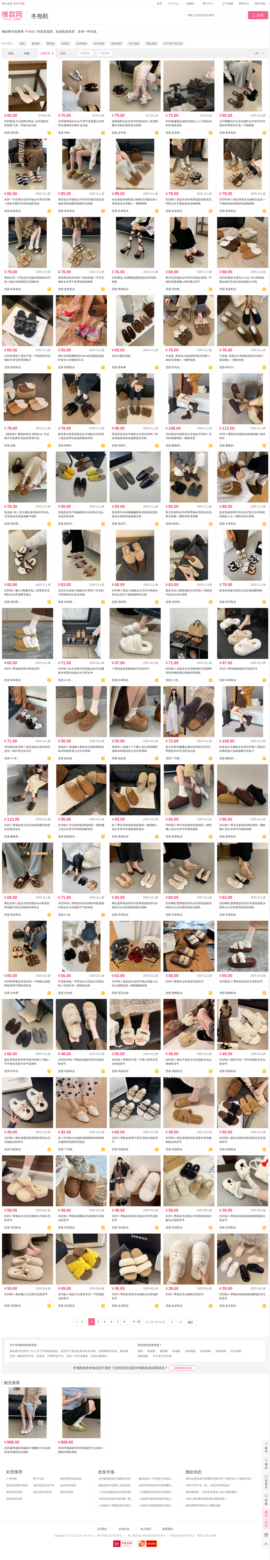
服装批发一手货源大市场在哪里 (157, 1478)
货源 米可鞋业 (227, 601)
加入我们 (145, 1529)
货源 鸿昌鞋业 (66, 1071)
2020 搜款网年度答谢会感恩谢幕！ (206, 1498)
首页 (159, 3)
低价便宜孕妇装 (42, 1492)
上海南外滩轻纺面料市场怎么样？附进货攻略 (157, 1498)
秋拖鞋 (65, 43)
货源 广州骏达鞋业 (174, 758)
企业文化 (124, 1529)
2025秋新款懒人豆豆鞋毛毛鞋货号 (26, 1294)
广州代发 (11, 1478)
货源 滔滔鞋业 (12, 1227)
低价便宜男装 (14, 1492)
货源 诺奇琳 (119, 367)
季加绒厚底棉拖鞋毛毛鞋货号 (130, 668)
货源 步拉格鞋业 (66, 992)
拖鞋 (22, 43)
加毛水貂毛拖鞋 (121, 355)
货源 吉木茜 (11, 992)
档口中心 (209, 3)
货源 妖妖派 (65, 758)
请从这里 (13, 3)
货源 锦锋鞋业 (174, 992)
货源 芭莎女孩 (120, 992)
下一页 (136, 1321)
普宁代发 (38, 1478)
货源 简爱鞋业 (66, 367)
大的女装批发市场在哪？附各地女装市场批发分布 (116, 1498)
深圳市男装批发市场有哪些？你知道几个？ (157, 1485)
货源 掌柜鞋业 (120, 289)
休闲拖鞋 (81, 43)
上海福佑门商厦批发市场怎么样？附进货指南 (116, 1505)
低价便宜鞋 (66, 1492)
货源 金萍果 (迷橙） (120, 132)
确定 (190, 1322)
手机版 (227, 3)
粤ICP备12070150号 (109, 1535)
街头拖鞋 (134, 43)
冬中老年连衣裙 (173, 43)
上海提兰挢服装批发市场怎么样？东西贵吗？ (157, 1505)
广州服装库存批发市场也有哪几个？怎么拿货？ (157, 1492)
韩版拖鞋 (151, 43)
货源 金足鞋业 (120, 1305)
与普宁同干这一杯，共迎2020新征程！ (209, 1485)
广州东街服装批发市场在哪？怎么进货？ (116, 1492)
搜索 (258, 15)
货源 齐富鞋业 (120, 914)
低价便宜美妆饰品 (71, 1478)
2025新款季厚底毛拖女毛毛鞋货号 (241, 981)
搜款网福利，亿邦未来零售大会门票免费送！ (213, 1492)
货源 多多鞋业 (227, 132)
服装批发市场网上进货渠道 (114, 1485)
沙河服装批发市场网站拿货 (114, 1478)
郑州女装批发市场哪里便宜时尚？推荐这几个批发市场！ (219, 1478)
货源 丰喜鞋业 (227, 523)
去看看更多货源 (182, 1368)
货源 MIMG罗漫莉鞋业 (66, 445)
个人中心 (174, 3)
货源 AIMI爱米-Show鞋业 (66, 132)
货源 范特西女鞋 (12, 132)
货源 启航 (10, 445)
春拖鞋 (36, 43)
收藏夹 (191, 3)
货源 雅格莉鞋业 (174, 445)
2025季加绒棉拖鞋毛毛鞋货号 (238, 668)
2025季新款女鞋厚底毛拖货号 (185, 981)
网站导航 (261, 3)
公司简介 (102, 1529)
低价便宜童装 (68, 1485)
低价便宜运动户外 (44, 1485)
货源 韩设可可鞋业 (66, 523)
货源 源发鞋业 (66, 836)
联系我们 (167, 1529)
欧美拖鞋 (99, 43)
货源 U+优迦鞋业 (66, 680)
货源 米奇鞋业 (12, 680)
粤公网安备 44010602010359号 (146, 1535)
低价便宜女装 (14, 1498)
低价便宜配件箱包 (17, 1485)
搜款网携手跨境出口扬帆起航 (203, 1505)
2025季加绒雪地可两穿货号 (22, 668)
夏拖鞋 (51, 43)
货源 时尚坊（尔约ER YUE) (174, 367)
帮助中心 (244, 3)
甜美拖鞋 (116, 43)
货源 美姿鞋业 (227, 289)
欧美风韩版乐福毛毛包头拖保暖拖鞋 (240, 590)
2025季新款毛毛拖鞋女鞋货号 (185, 1294)
